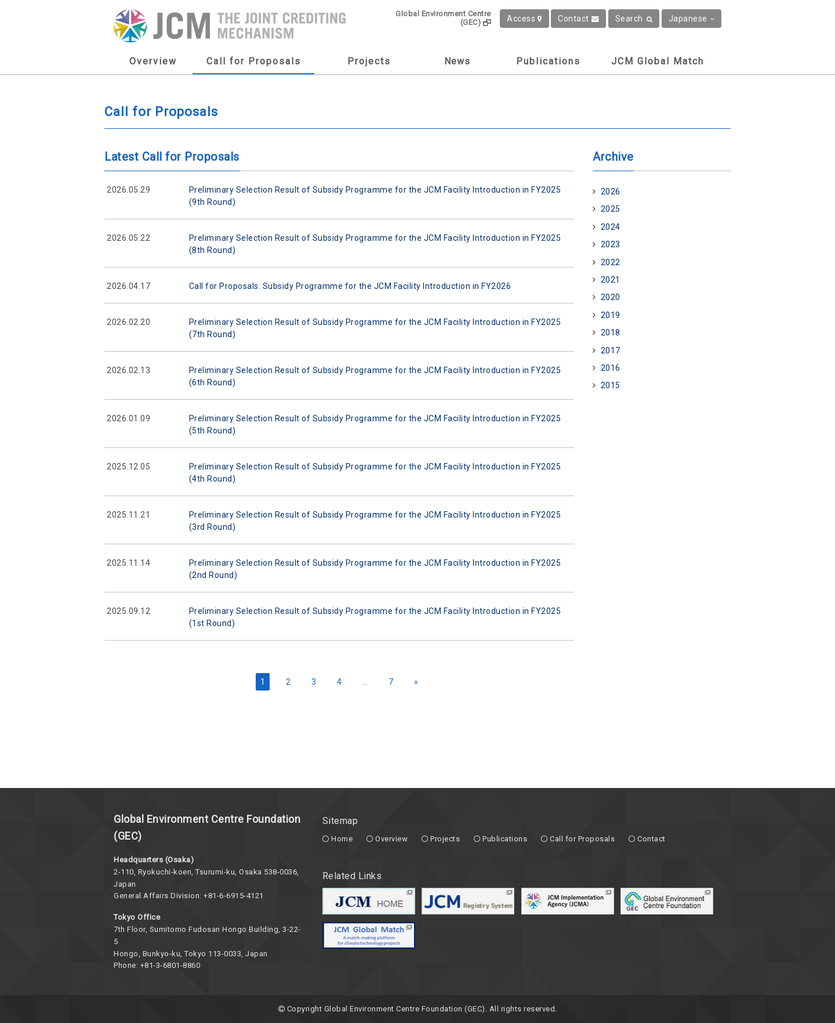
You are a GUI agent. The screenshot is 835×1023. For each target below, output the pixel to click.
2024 (610, 227)
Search (634, 18)
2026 (610, 191)
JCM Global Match (657, 61)
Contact (578, 18)
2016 (610, 368)
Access (524, 18)
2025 (610, 209)
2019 (610, 315)
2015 (610, 385)
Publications (548, 61)
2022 (610, 262)
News (457, 61)
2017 (610, 350)
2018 (610, 332)
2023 (610, 244)
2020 (610, 297)
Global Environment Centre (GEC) (443, 18)
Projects (369, 61)
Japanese (692, 18)
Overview (153, 61)
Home (342, 838)
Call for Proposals (253, 61)
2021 (610, 279)
